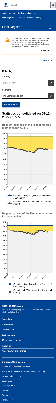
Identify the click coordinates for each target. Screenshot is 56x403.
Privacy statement (9, 395)
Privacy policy (7, 400)
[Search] (53, 5)
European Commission (13, 362)
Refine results (11, 104)
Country (6, 77)
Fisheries (31, 13)
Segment (6, 90)
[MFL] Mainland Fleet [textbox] (13, 96)
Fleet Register (8, 18)
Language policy (8, 386)
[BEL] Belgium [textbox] (10, 83)
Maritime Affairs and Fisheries (14, 351)
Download (47, 60)
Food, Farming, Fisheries (13, 13)
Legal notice (7, 381)
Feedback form (8, 330)
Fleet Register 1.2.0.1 (12, 306)
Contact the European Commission (16, 367)
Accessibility (7, 319)
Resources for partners (11, 376)
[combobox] (28, 82)
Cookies (5, 390)
